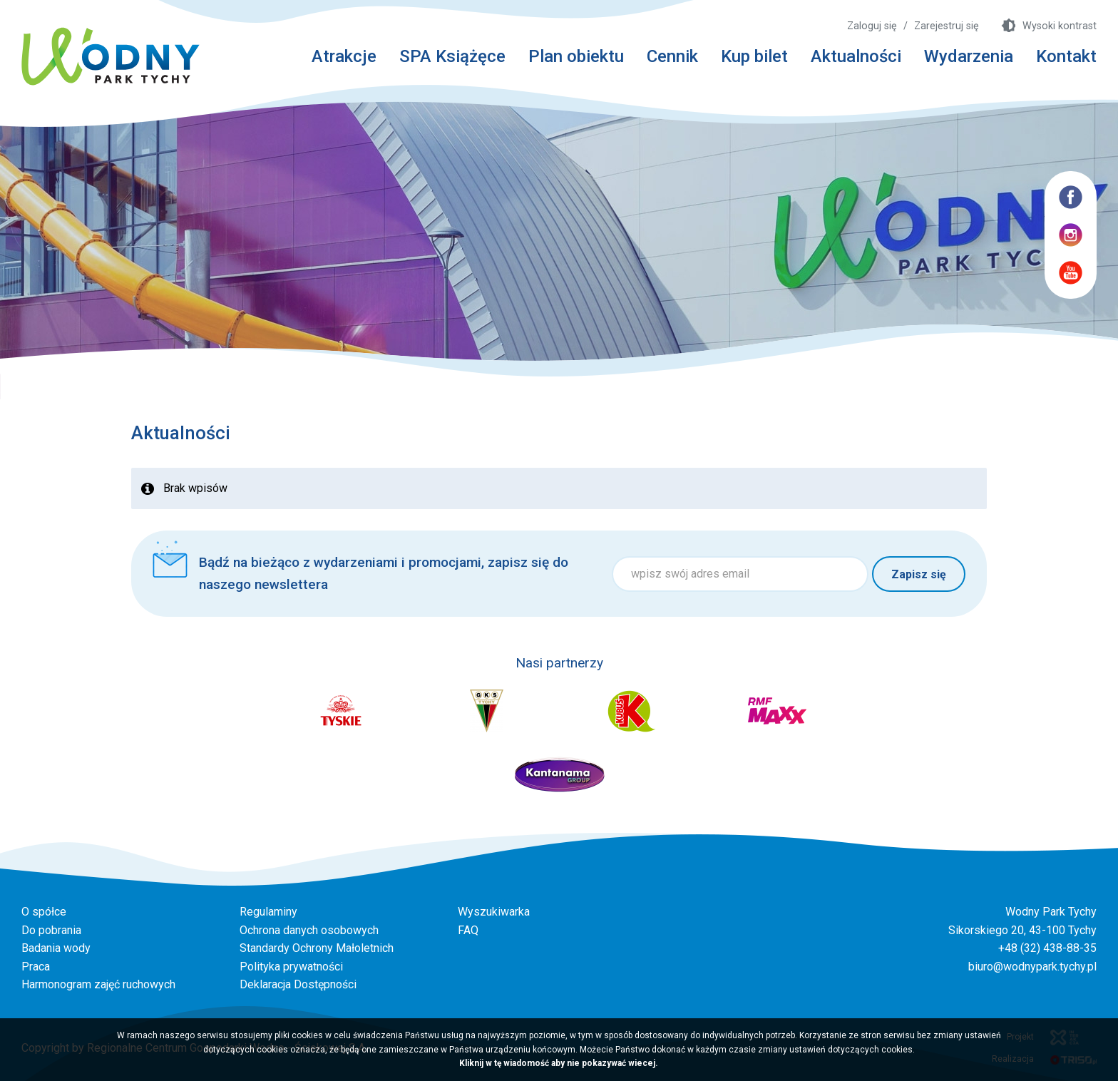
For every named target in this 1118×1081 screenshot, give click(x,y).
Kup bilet (754, 56)
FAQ (468, 930)
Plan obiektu (576, 56)
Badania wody (56, 948)
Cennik (672, 56)
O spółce (43, 911)
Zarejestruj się (946, 26)
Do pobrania (51, 930)
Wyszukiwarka (494, 911)
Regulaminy (268, 911)
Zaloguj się (872, 26)
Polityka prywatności (291, 966)
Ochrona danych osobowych (309, 930)
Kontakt (1066, 56)
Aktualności (856, 56)
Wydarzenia (968, 56)
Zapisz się (918, 574)
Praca (35, 966)
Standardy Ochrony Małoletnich (317, 948)
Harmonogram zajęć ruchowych (98, 984)
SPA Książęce (452, 56)
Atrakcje (344, 56)
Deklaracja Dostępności (298, 984)
